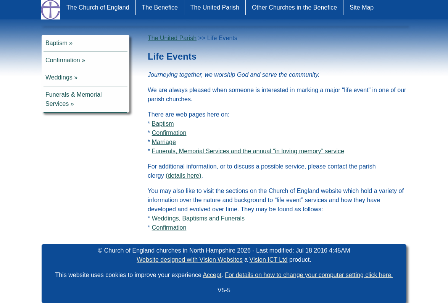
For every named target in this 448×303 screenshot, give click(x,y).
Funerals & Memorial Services (73, 99)
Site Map (362, 7)
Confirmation (62, 60)
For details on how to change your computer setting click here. (309, 275)
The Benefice (160, 7)
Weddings (59, 77)
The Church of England (97, 7)
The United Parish (214, 7)
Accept (212, 275)
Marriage (164, 142)
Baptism (56, 43)
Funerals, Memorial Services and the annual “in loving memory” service (248, 151)
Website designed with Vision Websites (189, 259)
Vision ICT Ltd (269, 259)
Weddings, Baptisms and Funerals (198, 218)
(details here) (183, 175)
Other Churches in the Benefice (294, 7)
